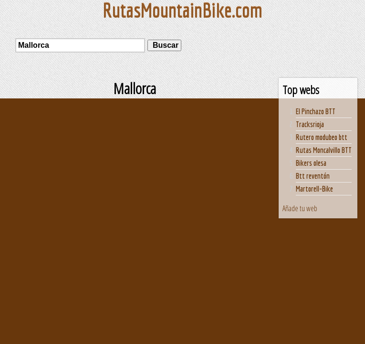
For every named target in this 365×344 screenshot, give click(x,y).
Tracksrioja (310, 124)
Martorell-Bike (314, 188)
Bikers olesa (311, 163)
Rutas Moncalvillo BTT (324, 150)
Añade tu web (299, 208)
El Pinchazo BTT (315, 111)
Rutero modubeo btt (321, 137)
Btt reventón (313, 176)
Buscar (164, 45)
